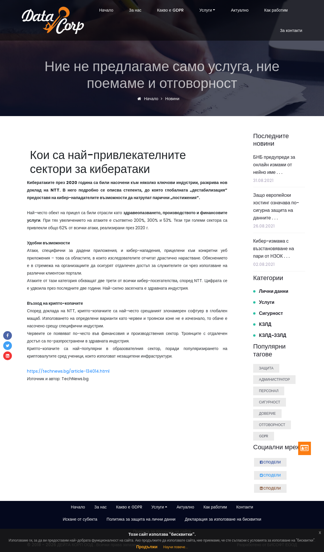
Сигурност (271, 313)
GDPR (263, 436)
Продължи (146, 547)
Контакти (244, 507)
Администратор (274, 379)
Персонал (268, 390)
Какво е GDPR (170, 10)
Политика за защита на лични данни (141, 519)
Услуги (205, 10)
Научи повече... (175, 546)
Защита (266, 368)
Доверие (267, 413)
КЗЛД (265, 324)
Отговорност (272, 424)
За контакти (291, 30)
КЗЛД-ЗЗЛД (272, 335)
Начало (106, 10)
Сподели (270, 461)
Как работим (276, 10)
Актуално (240, 10)
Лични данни (273, 291)
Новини (171, 99)
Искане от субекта (80, 519)
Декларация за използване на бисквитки (223, 519)
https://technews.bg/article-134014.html (68, 371)
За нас (135, 10)
